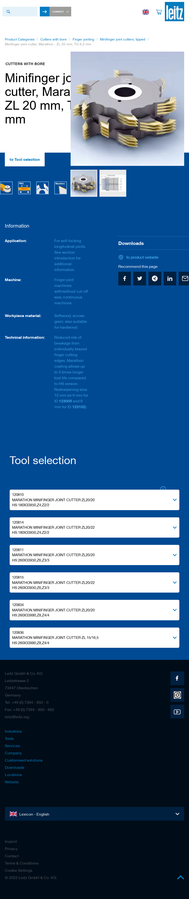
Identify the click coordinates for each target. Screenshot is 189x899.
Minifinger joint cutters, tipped (122, 39)
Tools (9, 738)
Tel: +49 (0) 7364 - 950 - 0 (27, 702)
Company (13, 753)
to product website (142, 257)
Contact (12, 856)
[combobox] (19, 11)
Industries (13, 731)
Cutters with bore (53, 39)
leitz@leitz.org (17, 717)
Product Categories (20, 39)
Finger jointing (83, 39)
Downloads (14, 767)
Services (12, 746)
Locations (13, 774)
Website (12, 782)
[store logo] (174, 11)
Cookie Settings (18, 870)
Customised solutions (23, 760)
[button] (174, 109)
